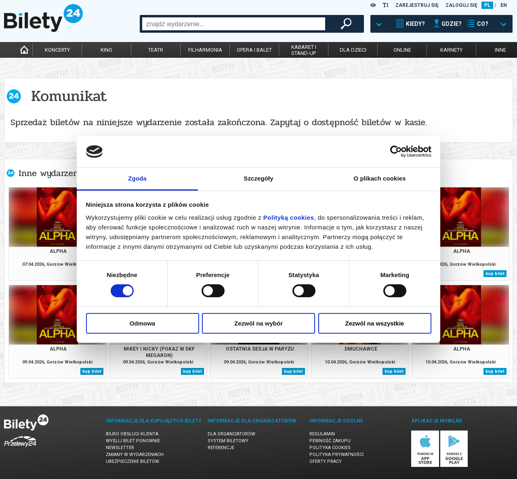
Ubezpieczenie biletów (132, 461)
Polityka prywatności (336, 454)
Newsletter (120, 447)
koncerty (57, 50)
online (402, 50)
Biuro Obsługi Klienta (132, 434)
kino (106, 50)
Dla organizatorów (231, 434)
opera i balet (254, 50)
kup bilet (494, 273)
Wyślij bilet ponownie (133, 440)
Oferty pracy (325, 461)
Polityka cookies (330, 447)
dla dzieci (353, 50)
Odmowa (142, 323)
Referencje (221, 447)
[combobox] (234, 24)
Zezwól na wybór (258, 323)
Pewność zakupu (330, 440)
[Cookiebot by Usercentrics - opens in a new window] (396, 151)
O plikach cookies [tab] (379, 178)
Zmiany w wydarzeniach (135, 454)
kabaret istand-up (303, 50)
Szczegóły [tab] (258, 178)
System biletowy (228, 440)
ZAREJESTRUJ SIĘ (417, 5)
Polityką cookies (288, 217)
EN (503, 5)
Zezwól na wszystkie (374, 323)
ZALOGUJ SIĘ (461, 5)
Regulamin (322, 434)
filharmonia (205, 50)
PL (487, 5)
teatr (155, 50)
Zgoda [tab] (137, 178)
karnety (451, 50)
